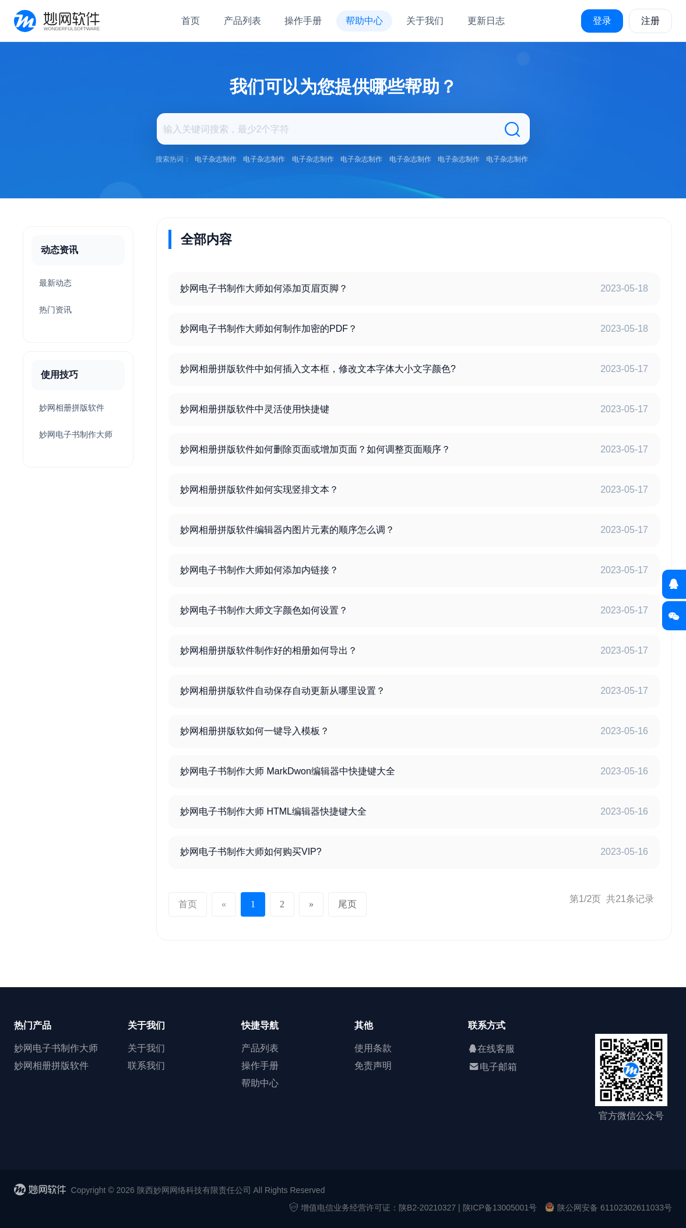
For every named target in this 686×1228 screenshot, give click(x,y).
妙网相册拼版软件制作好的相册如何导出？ (268, 650)
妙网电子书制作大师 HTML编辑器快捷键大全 (273, 811)
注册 (650, 21)
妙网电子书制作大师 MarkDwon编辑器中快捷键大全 (287, 771)
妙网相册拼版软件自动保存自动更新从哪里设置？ (282, 691)
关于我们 (425, 21)
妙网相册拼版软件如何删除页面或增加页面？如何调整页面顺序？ (315, 449)
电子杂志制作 (216, 159)
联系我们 (146, 1066)
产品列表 (242, 21)
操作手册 (303, 21)
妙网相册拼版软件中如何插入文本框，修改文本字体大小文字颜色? (318, 369)
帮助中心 (364, 21)
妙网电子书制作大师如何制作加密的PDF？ (268, 329)
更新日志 (486, 21)
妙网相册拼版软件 (71, 407)
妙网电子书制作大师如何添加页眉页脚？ (264, 288)
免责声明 (373, 1066)
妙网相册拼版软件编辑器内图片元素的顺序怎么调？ (287, 530)
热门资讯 (55, 309)
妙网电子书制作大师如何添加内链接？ (259, 570)
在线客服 (491, 1049)
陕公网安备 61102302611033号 (608, 1207)
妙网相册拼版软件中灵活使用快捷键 (254, 409)
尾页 (347, 904)
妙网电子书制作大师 (75, 434)
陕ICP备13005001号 (500, 1207)
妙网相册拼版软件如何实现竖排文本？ (259, 489)
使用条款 (373, 1048)
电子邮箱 (492, 1067)
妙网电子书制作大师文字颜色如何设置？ (264, 610)
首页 (190, 21)
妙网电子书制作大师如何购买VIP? (251, 852)
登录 (602, 21)
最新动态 (55, 282)
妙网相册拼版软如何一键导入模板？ (254, 731)
